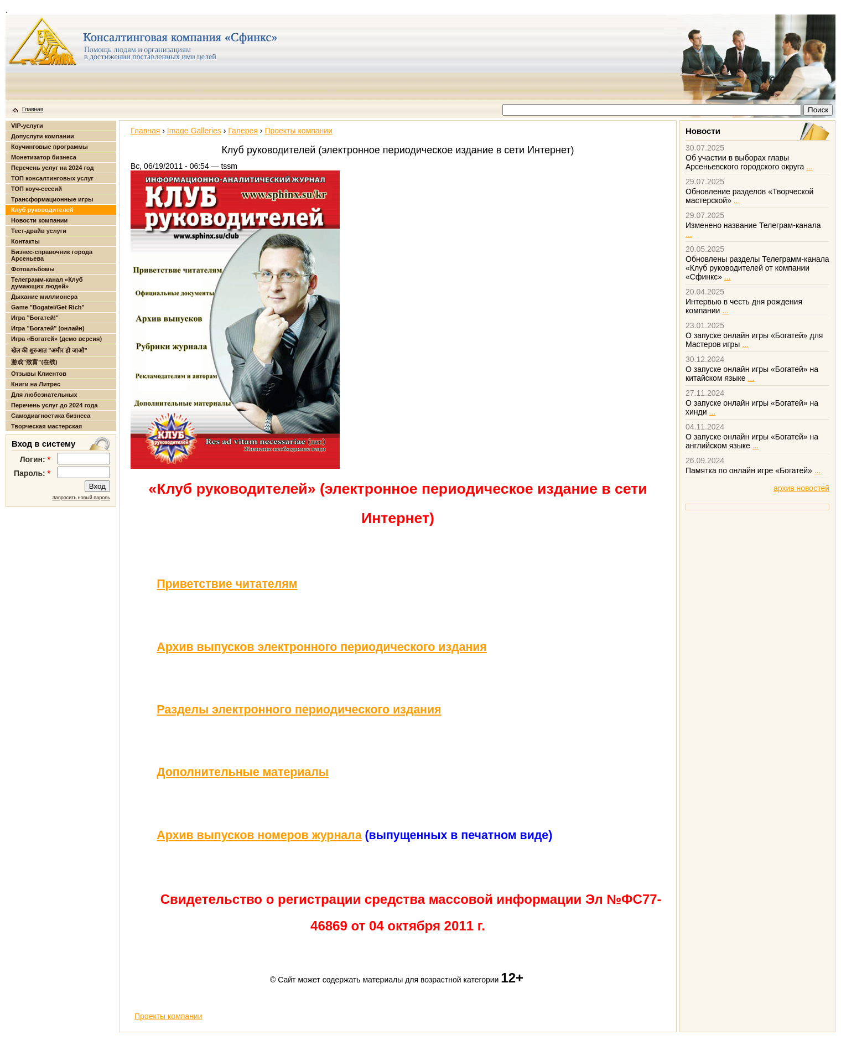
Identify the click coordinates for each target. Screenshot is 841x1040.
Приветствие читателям (227, 584)
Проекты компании (298, 130)
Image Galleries (194, 130)
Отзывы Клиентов (38, 373)
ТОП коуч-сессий (36, 188)
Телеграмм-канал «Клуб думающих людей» (47, 282)
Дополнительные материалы (243, 772)
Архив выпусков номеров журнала (259, 835)
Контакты (25, 241)
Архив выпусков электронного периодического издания (322, 647)
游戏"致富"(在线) (34, 362)
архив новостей (801, 488)
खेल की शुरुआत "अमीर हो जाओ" (49, 350)
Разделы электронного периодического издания (299, 709)
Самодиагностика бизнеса (50, 415)
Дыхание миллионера (44, 296)
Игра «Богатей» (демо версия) (56, 338)
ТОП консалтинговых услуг (52, 178)
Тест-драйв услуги (38, 230)
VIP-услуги (27, 125)
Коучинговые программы (49, 146)
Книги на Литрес (35, 384)
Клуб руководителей (42, 209)
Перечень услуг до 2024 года (54, 405)
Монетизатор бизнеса (43, 157)
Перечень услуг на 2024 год (52, 167)
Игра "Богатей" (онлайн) (48, 328)
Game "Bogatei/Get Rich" (48, 307)
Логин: (35, 459)
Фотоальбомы (33, 269)
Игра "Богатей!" (35, 317)
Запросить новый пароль (81, 497)
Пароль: (32, 473)
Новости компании (39, 220)
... (809, 166)
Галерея (243, 130)
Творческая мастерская (46, 426)
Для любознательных (44, 394)
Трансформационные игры (52, 199)
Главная (32, 109)
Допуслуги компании (42, 136)
